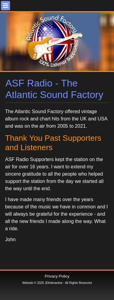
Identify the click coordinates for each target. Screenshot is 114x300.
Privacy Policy (57, 276)
